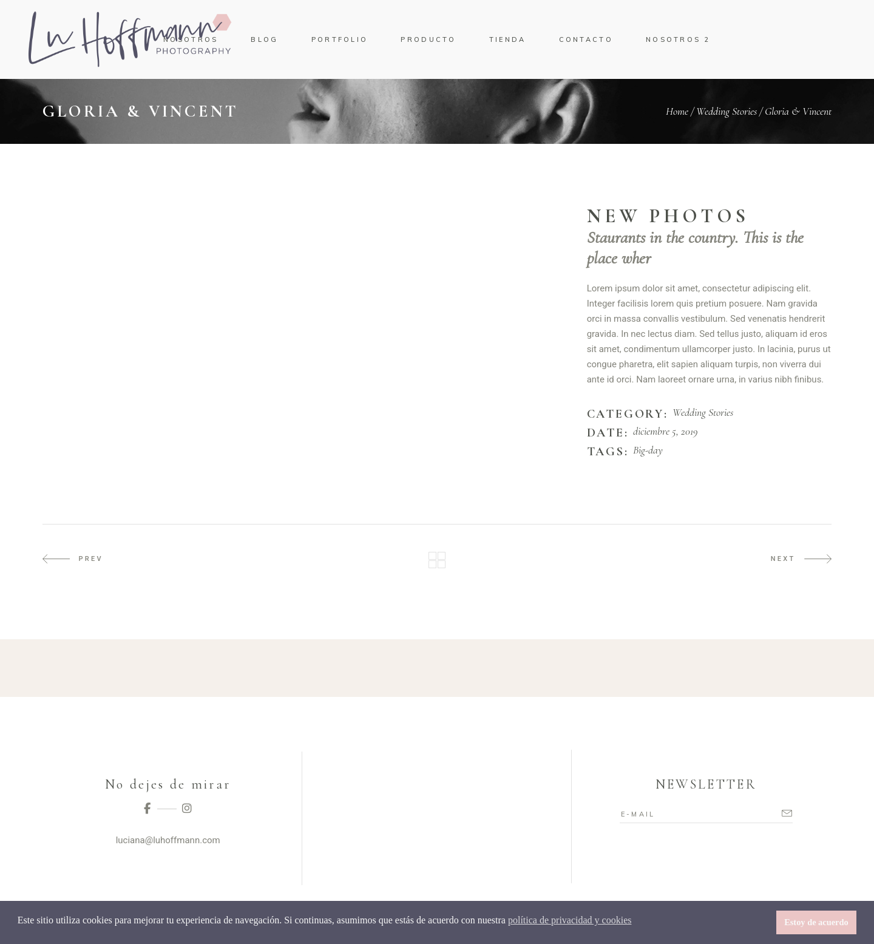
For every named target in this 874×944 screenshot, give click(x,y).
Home (677, 111)
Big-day (648, 450)
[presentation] (74, 212)
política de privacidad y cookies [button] (569, 920)
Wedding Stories (726, 111)
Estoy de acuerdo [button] (816, 922)
